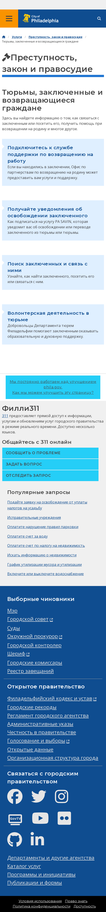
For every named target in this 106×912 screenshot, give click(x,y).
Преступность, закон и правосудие (55, 37)
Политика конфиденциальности (41, 906)
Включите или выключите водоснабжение (45, 573)
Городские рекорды (32, 707)
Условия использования (40, 901)
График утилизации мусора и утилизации (44, 564)
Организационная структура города (52, 757)
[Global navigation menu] (9, 18)
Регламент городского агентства (48, 715)
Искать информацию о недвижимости (41, 555)
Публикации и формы (34, 882)
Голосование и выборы (36, 740)
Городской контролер (34, 645)
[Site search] (99, 18)
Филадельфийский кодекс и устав (49, 698)
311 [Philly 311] (5, 415)
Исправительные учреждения (34, 517)
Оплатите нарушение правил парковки (42, 526)
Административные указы (40, 723)
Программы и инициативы (41, 874)
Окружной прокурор (32, 636)
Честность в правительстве (41, 732)
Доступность (85, 906)
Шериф (16, 653)
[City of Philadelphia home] (42, 19)
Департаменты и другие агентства (50, 857)
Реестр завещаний (30, 670)
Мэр (12, 610)
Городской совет (28, 618)
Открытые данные (30, 749)
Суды (13, 627)
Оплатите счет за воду (27, 536)
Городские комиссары (34, 662)
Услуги (17, 37)
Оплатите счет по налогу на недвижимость (46, 545)
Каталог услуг (24, 865)
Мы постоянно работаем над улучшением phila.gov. (53, 387)
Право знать (76, 901)
